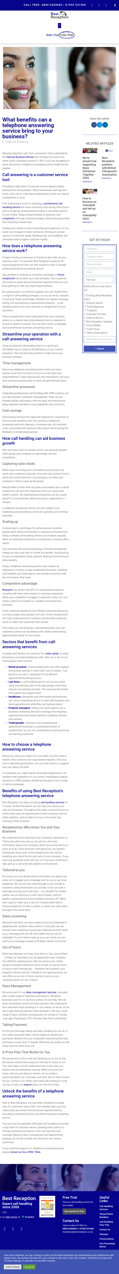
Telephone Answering (16, 141)
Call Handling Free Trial (106, 1223)
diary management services (41, 992)
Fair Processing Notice (107, 1245)
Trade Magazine (95, 306)
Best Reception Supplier (99, 321)
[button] (114, 5)
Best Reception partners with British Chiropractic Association (109, 166)
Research (7, 589)
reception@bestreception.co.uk (78, 1232)
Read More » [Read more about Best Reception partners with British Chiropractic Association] (107, 178)
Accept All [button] (29, 1267)
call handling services (52, 802)
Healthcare (15, 696)
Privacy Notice (106, 1239)
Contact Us (104, 1229)
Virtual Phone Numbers (106, 1215)
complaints (8, 218)
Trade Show (92, 329)
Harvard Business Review (20, 157)
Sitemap (103, 1234)
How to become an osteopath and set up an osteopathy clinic (90, 208)
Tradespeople (16, 722)
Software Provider (96, 314)
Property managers (19, 707)
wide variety (52, 653)
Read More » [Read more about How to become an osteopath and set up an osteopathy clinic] (88, 222)
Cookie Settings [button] (13, 1267)
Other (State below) (97, 332)
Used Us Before (94, 317)
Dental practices (17, 666)
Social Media (93, 325)
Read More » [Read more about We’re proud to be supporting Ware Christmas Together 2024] (88, 182)
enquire (28, 1084)
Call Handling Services (106, 1208)
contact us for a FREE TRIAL (25, 1152)
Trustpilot (91, 310)
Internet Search (94, 302)
